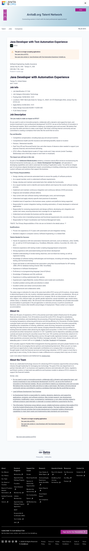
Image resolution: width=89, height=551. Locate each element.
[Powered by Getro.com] (44, 452)
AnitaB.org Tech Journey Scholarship (56, 480)
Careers (5, 502)
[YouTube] (9, 541)
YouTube (46, 340)
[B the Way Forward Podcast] (16, 541)
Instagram (62, 340)
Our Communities (32, 495)
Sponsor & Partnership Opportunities (31, 483)
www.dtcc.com (15, 340)
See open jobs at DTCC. (22, 54)
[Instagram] (5, 11)
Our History (5, 475)
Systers (30, 498)
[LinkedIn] (3, 541)
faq (80, 10)
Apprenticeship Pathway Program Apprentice (19, 504)
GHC (16, 522)
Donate (29, 474)
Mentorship (18, 474)
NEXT (15, 510)
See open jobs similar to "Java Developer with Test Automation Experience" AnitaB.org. (40, 57)
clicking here (46, 356)
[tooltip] (44, 83)
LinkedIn (38, 340)
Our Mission (5, 472)
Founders (17, 483)
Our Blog (68, 478)
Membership (19, 493)
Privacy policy (39, 457)
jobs (10, 29)
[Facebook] (13, 541)
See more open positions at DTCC (26, 437)
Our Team (4, 479)
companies (19, 29)
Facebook (52, 340)
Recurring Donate (32, 478)
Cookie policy (48, 457)
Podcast (67, 481)
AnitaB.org (24, 544)
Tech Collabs (19, 519)
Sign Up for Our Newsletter (74, 532)
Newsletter (81, 475)
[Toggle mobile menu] (85, 3)
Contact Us (81, 472)
